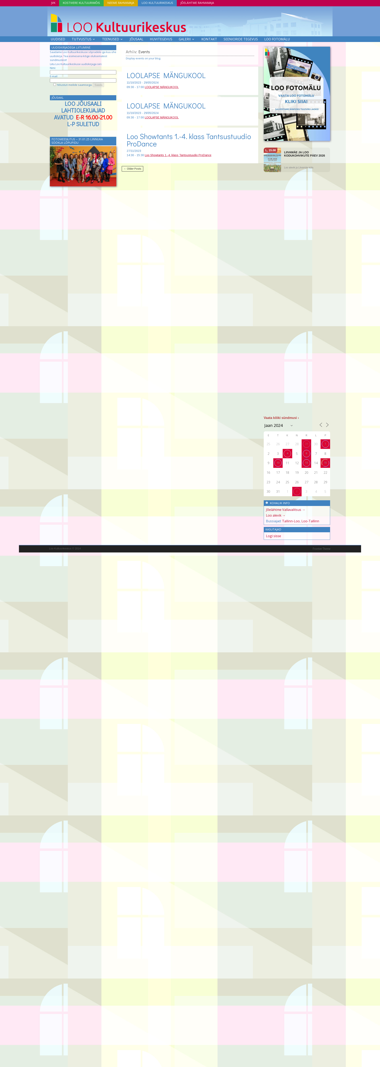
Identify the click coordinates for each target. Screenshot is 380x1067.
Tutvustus (81, 39)
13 (306, 462)
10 (278, 462)
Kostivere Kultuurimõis (81, 3)
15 (325, 462)
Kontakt (209, 39)
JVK (53, 3)
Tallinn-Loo (291, 521)
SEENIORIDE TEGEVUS (241, 39)
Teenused (110, 39)
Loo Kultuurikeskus (157, 3)
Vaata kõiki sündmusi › (281, 418)
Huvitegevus (161, 39)
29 (306, 443)
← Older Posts (132, 168)
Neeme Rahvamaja (120, 3)
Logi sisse (273, 536)
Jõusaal (136, 39)
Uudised (58, 39)
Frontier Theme (322, 549)
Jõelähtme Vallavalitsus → (285, 509)
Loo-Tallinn (310, 521)
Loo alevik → (276, 515)
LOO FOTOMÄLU (277, 39)
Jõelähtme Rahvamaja (197, 3)
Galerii (185, 39)
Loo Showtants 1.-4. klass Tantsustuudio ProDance (189, 139)
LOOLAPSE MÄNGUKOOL (166, 75)
